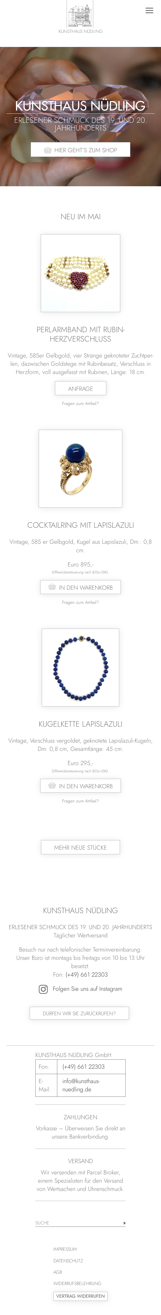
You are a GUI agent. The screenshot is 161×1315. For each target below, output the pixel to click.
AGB (57, 1272)
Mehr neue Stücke (80, 847)
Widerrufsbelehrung (77, 1283)
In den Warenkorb (86, 587)
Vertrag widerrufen (80, 1296)
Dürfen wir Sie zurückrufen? (79, 1013)
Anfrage (80, 388)
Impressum (65, 1249)
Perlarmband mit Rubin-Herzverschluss (81, 334)
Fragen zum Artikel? (80, 403)
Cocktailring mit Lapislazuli (80, 525)
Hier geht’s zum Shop (85, 150)
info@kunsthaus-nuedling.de (81, 1085)
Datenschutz (68, 1260)
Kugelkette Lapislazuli (80, 723)
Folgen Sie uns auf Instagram (80, 988)
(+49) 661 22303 (87, 974)
